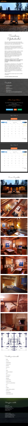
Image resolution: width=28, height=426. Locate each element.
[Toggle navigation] (26, 1)
